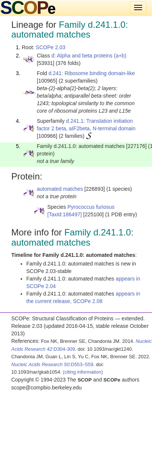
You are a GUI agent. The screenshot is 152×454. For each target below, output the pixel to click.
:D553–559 (52, 364)
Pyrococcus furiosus (91, 207)
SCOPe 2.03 (50, 47)
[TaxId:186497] (64, 214)
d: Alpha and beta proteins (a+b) (88, 56)
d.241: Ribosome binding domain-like (91, 73)
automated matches (60, 189)
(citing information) (83, 372)
